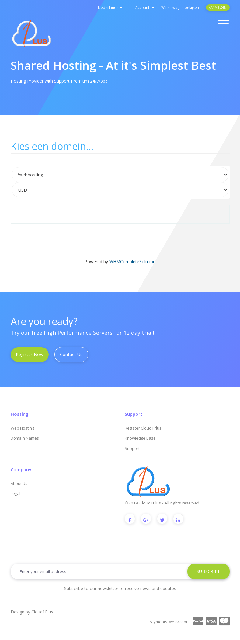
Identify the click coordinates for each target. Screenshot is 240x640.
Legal (15, 493)
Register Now (29, 354)
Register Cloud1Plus (143, 428)
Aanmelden (218, 7)
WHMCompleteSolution (132, 261)
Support (132, 448)
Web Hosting (22, 428)
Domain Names (25, 438)
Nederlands (110, 7)
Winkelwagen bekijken (180, 7)
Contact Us (71, 354)
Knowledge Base (140, 438)
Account (144, 7)
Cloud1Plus (42, 612)
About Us (19, 483)
